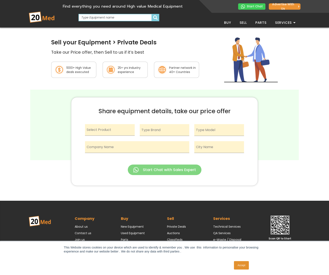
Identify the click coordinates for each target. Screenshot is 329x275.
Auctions (173, 233)
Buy (227, 22)
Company (84, 218)
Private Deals (176, 227)
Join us (80, 240)
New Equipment (132, 227)
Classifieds (175, 240)
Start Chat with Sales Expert (164, 170)
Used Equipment (133, 233)
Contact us (83, 233)
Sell (243, 22)
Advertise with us (285, 6)
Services (285, 22)
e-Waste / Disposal (227, 240)
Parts (261, 22)
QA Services (222, 233)
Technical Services (227, 227)
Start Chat (252, 6)
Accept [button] (241, 265)
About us (81, 227)
